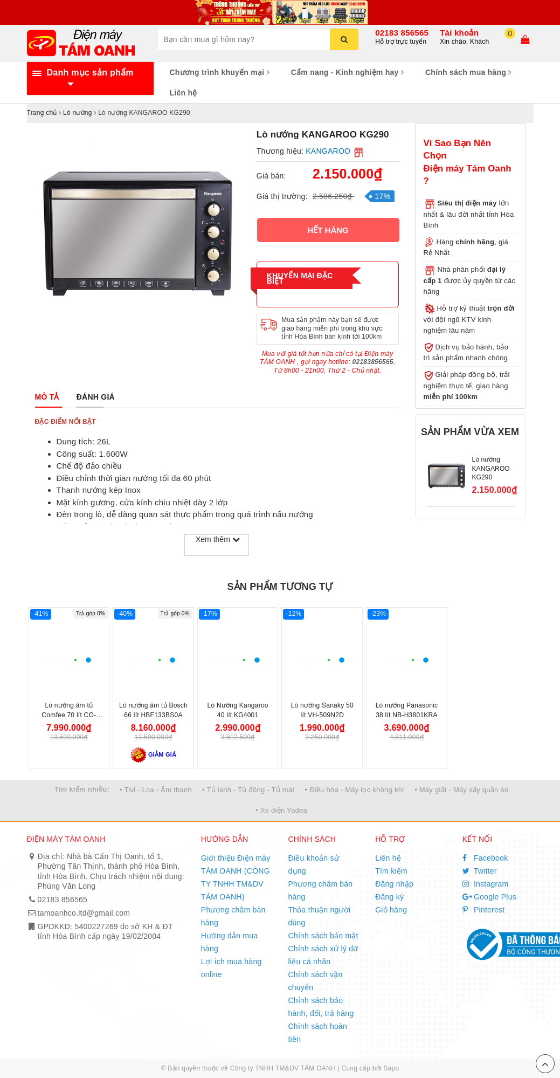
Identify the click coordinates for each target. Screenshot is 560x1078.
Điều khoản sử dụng (313, 864)
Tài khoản (459, 32)
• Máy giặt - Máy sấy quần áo (461, 790)
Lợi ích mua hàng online (231, 968)
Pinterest (483, 909)
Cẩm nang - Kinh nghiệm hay (347, 72)
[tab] (47, 397)
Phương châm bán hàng (233, 916)
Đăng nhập (394, 884)
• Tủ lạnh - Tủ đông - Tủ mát (248, 790)
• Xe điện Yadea (281, 810)
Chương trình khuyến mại (219, 72)
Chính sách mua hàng (468, 72)
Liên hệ (183, 92)
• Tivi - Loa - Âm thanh (156, 790)
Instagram (485, 884)
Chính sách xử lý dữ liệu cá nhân (323, 955)
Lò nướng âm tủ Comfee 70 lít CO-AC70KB (69, 715)
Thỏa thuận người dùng (319, 916)
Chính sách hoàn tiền (317, 1032)
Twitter (479, 871)
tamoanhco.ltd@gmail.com (84, 913)
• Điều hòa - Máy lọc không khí (354, 790)
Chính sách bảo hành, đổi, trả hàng (321, 1007)
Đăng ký (389, 896)
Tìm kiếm (391, 871)
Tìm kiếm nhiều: (81, 789)
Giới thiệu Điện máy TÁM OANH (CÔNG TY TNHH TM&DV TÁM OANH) (236, 877)
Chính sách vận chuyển (315, 981)
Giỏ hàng (391, 909)
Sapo (391, 1068)
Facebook (485, 858)
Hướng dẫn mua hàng (229, 942)
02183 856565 (401, 32)
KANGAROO (328, 151)
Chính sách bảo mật (323, 935)
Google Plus (489, 896)
